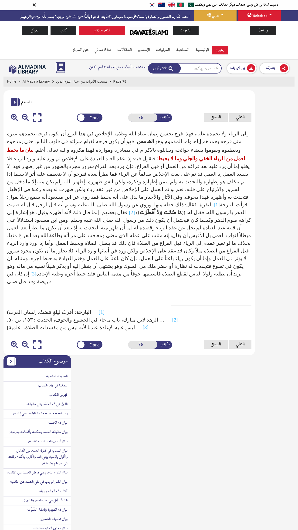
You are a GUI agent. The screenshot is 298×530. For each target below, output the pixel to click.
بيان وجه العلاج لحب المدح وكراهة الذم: (264, 354)
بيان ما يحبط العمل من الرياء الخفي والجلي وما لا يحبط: (263, 498)
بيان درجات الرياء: (279, 469)
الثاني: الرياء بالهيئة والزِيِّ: (274, 425)
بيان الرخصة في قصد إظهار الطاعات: (266, 520)
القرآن (35, 30)
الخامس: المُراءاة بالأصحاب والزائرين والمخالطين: (267, 456)
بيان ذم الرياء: (282, 397)
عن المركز (80, 50)
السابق (181, 117)
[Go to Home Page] (149, 30)
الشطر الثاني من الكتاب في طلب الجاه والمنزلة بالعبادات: (265, 385)
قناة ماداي (102, 30)
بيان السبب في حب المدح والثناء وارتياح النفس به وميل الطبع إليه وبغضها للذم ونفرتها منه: (264, 329)
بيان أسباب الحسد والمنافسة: (271, 176)
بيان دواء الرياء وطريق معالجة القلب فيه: (264, 511)
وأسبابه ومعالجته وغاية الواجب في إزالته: (264, 148)
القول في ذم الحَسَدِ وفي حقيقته (270, 139)
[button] (13, 102)
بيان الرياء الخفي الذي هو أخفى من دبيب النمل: (263, 481)
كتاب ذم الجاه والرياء (277, 226)
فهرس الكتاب (282, 130)
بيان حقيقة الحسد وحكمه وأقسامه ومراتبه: (262, 167)
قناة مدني (103, 50)
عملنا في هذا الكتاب (276, 121)
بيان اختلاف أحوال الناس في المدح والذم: (263, 372)
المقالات (124, 50)
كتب (63, 30)
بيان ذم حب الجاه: (278, 273)
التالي (205, 117)
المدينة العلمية (280, 111)
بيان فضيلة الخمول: (277, 254)
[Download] (242, 68)
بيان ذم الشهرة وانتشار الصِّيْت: (270, 245)
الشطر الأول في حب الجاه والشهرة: (268, 235)
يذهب (141, 117)
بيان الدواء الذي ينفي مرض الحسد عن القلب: (261, 208)
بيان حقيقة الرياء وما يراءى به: (270, 406)
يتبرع (220, 50)
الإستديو (144, 50)
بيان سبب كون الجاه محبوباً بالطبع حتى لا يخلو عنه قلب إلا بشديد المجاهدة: (262, 285)
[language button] (215, 15)
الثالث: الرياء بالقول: (277, 434)
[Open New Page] (122, 118)
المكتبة (182, 50)
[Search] (164, 68)
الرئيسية (202, 50)
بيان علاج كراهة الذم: (276, 363)
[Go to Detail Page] (83, 81)
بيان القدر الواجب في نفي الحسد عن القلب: (262, 217)
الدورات (185, 30)
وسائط (263, 30)
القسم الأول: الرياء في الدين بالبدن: (268, 416)
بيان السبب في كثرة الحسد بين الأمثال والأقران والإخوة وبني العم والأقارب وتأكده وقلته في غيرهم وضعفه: (261, 192)
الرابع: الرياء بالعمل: (278, 444)
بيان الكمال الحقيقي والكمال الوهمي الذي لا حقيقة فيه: (261, 301)
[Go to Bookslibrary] (27, 69)
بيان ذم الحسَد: (281, 158)
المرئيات (163, 50)
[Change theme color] (75, 118)
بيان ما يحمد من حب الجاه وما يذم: (267, 313)
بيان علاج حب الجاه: (277, 344)
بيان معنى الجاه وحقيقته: (273, 263)
